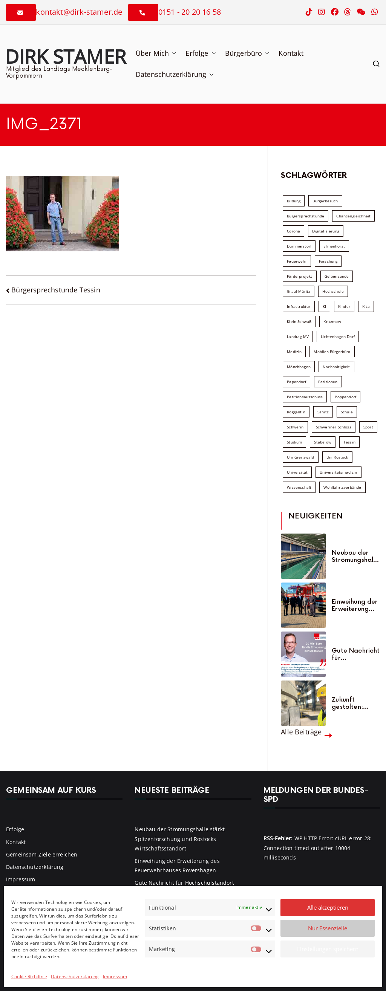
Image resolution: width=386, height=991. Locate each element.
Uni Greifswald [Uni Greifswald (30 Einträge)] (300, 457)
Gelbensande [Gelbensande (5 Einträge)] (337, 276)
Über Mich (156, 53)
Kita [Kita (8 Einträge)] (366, 306)
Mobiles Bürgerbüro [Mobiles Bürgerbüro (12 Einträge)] (332, 351)
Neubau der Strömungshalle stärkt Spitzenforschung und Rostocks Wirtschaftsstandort (355, 556)
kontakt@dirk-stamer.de (79, 12)
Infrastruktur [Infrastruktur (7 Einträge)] (298, 306)
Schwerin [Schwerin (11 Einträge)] (295, 427)
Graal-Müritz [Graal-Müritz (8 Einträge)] (298, 291)
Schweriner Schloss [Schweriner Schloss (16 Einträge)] (333, 427)
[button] (172, 53)
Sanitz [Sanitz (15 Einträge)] (323, 411)
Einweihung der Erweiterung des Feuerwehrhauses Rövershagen (356, 605)
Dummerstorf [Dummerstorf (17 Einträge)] (299, 246)
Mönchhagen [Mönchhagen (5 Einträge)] (299, 366)
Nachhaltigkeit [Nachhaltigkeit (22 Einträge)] (336, 366)
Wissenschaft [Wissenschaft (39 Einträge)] (299, 487)
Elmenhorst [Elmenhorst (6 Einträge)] (334, 246)
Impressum (115, 976)
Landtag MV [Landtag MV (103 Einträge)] (298, 336)
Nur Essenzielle (327, 928)
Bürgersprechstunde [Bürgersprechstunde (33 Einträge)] (305, 216)
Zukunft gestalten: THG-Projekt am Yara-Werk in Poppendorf (354, 703)
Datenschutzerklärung (75, 976)
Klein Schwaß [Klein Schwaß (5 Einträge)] (299, 321)
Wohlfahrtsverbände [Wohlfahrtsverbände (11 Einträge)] (342, 487)
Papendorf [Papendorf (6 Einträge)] (296, 381)
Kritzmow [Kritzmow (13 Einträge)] (332, 321)
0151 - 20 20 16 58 (189, 12)
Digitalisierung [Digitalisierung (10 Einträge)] (325, 231)
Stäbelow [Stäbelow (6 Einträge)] (322, 442)
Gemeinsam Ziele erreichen (42, 854)
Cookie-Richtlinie (29, 976)
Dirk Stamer (65, 56)
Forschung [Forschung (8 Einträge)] (328, 261)
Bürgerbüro (247, 53)
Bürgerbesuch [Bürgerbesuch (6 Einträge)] (325, 200)
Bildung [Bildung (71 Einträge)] (293, 200)
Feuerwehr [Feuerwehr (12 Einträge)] (297, 261)
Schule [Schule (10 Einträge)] (347, 411)
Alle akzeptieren (327, 907)
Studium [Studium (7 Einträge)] (294, 442)
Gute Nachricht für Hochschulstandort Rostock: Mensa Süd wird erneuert (356, 654)
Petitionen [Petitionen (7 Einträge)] (328, 381)
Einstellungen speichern (327, 949)
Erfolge (200, 53)
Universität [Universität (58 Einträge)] (297, 472)
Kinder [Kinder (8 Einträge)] (344, 306)
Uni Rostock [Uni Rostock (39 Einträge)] (337, 457)
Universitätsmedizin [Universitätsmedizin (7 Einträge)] (338, 472)
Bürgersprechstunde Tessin (55, 289)
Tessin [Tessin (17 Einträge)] (349, 442)
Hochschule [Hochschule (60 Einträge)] (333, 291)
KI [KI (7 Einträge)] (324, 306)
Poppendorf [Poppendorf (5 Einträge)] (345, 396)
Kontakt (291, 53)
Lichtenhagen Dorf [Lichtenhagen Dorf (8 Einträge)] (338, 336)
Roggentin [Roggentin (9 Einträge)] (296, 411)
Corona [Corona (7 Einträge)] (293, 231)
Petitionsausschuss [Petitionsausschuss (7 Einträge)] (305, 396)
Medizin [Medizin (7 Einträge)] (294, 351)
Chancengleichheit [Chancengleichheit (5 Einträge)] (353, 216)
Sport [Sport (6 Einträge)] (368, 427)
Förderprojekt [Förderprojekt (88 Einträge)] (299, 276)
